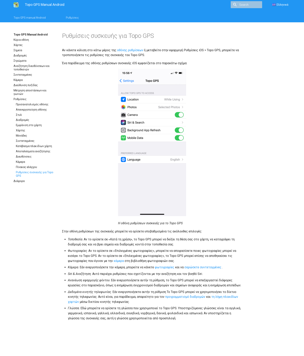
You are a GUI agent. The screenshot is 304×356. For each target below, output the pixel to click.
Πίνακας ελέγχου (26, 167)
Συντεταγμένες (23, 74)
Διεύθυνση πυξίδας (26, 85)
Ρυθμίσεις (72, 17)
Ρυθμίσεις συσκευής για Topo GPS (34, 174)
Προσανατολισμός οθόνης (32, 104)
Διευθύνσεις (24, 156)
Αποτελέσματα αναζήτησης (33, 151)
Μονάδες (21, 135)
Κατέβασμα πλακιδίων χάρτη (34, 146)
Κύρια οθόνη (21, 39)
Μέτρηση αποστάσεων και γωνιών (30, 92)
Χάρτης (20, 130)
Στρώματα (20, 60)
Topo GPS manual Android (30, 17)
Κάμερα (18, 79)
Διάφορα (19, 181)
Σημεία (18, 50)
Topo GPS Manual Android (31, 34)
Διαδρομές (20, 55)
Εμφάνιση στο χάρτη (29, 125)
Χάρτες (18, 45)
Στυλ (19, 114)
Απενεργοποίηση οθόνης (31, 109)
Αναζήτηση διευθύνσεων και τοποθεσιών (32, 67)
